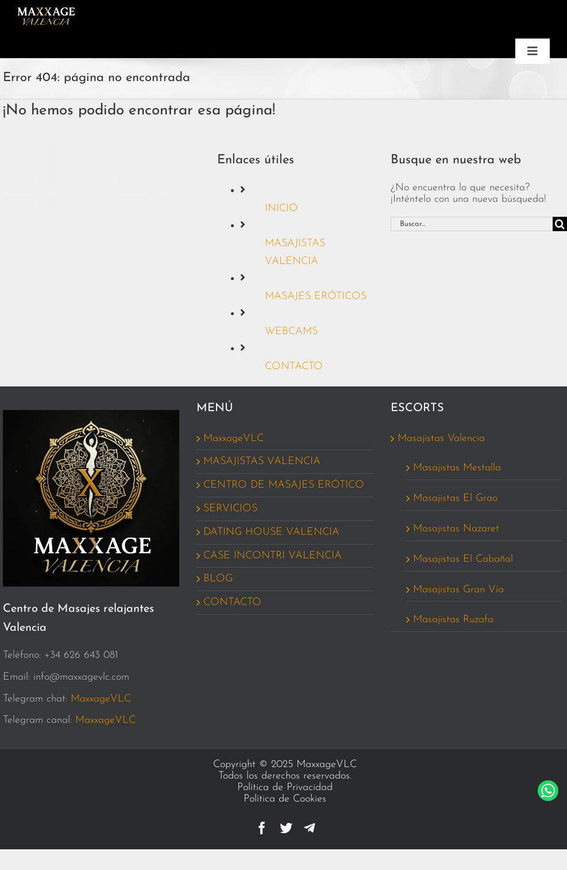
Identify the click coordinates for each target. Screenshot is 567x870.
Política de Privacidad (285, 787)
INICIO (281, 208)
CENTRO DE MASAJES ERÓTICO (283, 485)
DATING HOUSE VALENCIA (271, 532)
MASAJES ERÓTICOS (316, 296)
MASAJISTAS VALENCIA (262, 461)
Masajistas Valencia (441, 438)
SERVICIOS (230, 508)
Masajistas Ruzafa (453, 619)
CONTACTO (294, 366)
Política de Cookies (285, 799)
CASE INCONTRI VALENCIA (272, 555)
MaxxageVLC (101, 698)
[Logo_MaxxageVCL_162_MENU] (46, 11)
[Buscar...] (472, 224)
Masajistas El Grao (455, 498)
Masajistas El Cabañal (463, 559)
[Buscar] (560, 224)
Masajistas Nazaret (456, 528)
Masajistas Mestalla (457, 467)
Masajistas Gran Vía (458, 589)
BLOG (218, 578)
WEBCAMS (291, 331)
